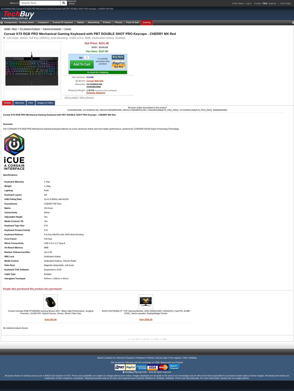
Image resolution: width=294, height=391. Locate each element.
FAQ (185, 358)
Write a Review (86, 97)
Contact (257, 3)
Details (7, 103)
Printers (107, 22)
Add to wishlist (71, 97)
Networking (93, 22)
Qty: (81, 58)
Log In (249, 3)
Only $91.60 (51, 319)
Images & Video (45, 103)
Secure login (161, 358)
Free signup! (175, 358)
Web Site (98, 81)
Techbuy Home (19, 22)
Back (14, 29)
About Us (14, 3)
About (100, 358)
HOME (7, 29)
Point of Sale (132, 22)
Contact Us (110, 358)
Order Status (238, 3)
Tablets (80, 22)
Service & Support (125, 358)
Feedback (140, 358)
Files (30, 103)
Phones (119, 22)
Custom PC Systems (63, 22)
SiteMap (193, 358)
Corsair (67, 29)
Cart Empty (285, 3)
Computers (43, 22)
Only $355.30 (145, 319)
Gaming (147, 22)
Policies (150, 358)
